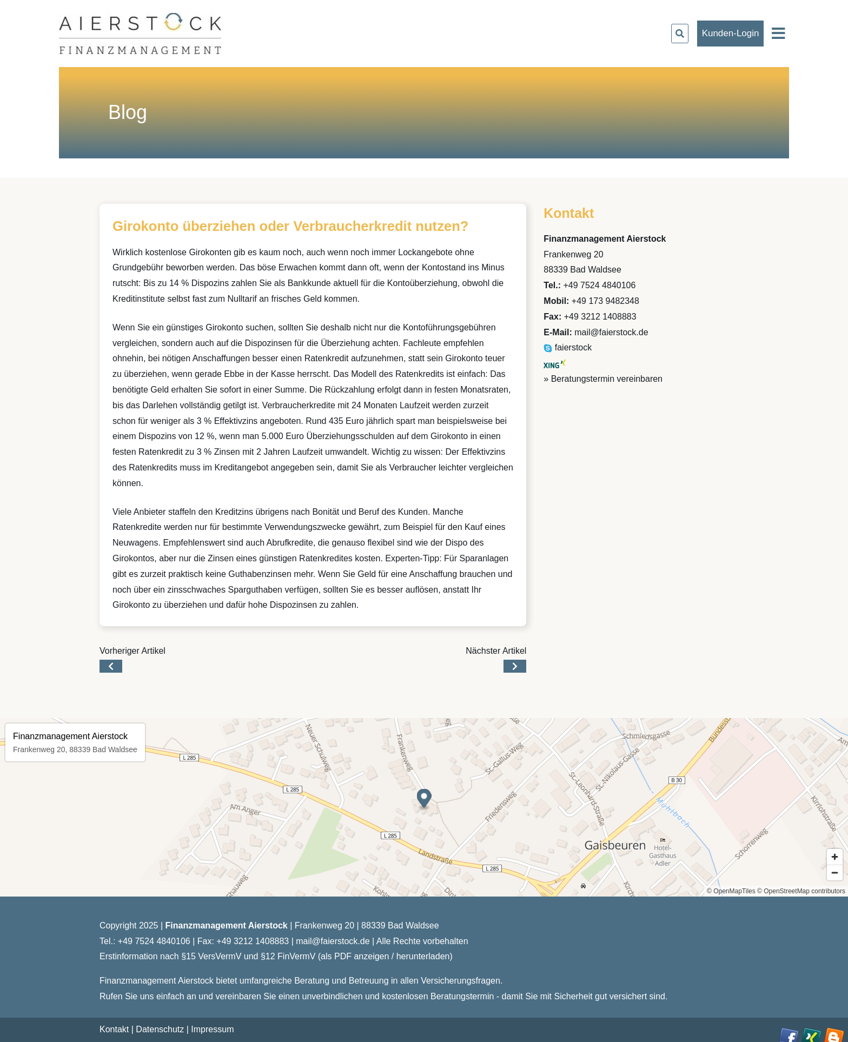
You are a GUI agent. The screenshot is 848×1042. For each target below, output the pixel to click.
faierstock (568, 347)
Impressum (212, 1029)
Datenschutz (160, 1029)
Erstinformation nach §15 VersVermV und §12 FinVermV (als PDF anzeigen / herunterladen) (276, 956)
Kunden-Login (730, 33)
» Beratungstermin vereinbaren (603, 378)
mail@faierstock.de (611, 332)
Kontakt (114, 1029)
